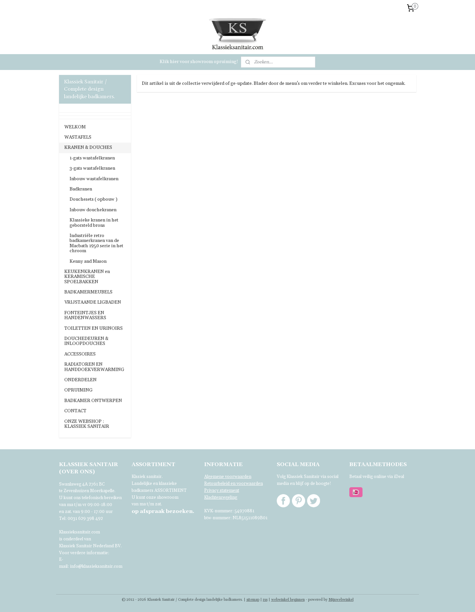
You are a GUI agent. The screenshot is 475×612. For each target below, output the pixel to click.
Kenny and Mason (88, 261)
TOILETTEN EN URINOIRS (93, 328)
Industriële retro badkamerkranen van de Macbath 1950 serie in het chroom (96, 243)
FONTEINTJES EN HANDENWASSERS (85, 315)
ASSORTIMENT (170, 490)
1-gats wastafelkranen (92, 158)
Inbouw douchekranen (93, 210)
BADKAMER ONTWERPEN (93, 401)
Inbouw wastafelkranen (94, 179)
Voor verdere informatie (83, 553)
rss (265, 599)
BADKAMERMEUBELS (88, 292)
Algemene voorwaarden (227, 476)
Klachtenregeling (220, 497)
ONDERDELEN (80, 380)
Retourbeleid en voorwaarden (233, 483)
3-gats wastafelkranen (92, 168)
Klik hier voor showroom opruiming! (199, 62)
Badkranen (81, 189)
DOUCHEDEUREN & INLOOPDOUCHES (86, 341)
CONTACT (75, 411)
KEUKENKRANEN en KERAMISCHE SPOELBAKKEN (87, 277)
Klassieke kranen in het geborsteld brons (94, 222)
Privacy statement (221, 490)
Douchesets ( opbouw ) (93, 199)
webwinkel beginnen (288, 599)
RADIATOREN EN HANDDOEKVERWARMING (94, 366)
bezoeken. (163, 511)
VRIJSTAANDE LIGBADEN (92, 302)
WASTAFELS (77, 137)
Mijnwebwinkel (341, 599)
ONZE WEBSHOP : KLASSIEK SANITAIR (86, 424)
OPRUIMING (78, 390)
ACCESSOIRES (80, 354)
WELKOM (75, 127)
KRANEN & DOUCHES (88, 148)
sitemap (252, 599)
